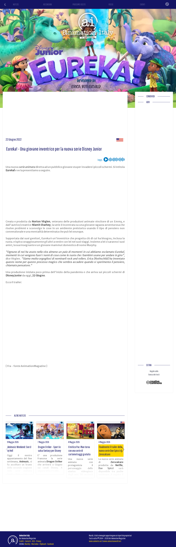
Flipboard (43, 544)
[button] (123, 449)
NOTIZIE (16, 4)
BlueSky (27, 544)
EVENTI (142, 4)
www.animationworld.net (112, 541)
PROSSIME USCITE (79, 4)
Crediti (21, 541)
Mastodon (35, 544)
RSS (33, 541)
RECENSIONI (47, 4)
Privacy (38, 541)
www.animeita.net (95, 541)
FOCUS (111, 4)
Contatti (28, 541)
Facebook (50, 544)
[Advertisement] (65, 115)
